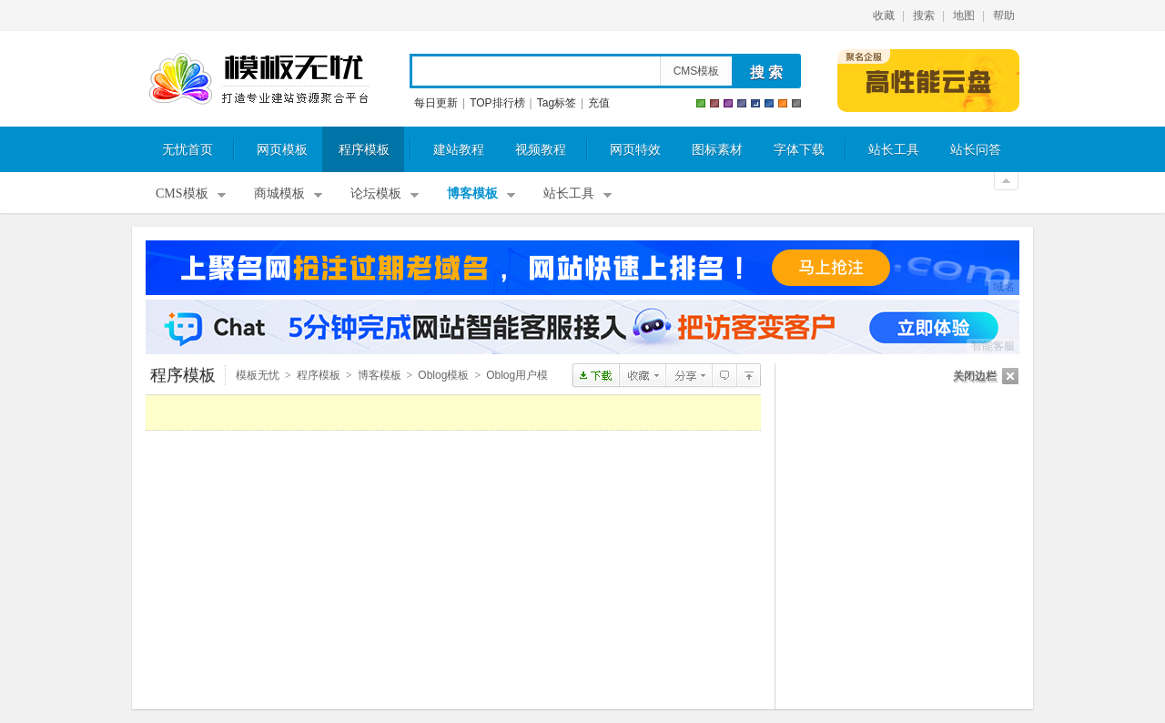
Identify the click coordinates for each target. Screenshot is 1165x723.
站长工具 (893, 150)
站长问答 (975, 150)
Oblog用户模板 (748, 375)
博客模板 (472, 193)
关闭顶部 (1006, 181)
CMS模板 (697, 71)
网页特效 (635, 150)
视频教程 (540, 150)
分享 (688, 375)
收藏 (884, 15)
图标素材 (717, 150)
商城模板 (279, 193)
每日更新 (436, 103)
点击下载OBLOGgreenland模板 (595, 375)
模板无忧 (258, 79)
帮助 (1004, 15)
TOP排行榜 (497, 103)
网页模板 (282, 150)
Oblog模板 (443, 375)
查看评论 (724, 375)
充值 (599, 103)
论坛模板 (375, 193)
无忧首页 (187, 150)
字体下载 (799, 150)
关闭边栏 (975, 376)
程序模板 (364, 150)
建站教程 (458, 150)
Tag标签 (556, 103)
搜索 (924, 15)
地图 (964, 15)
